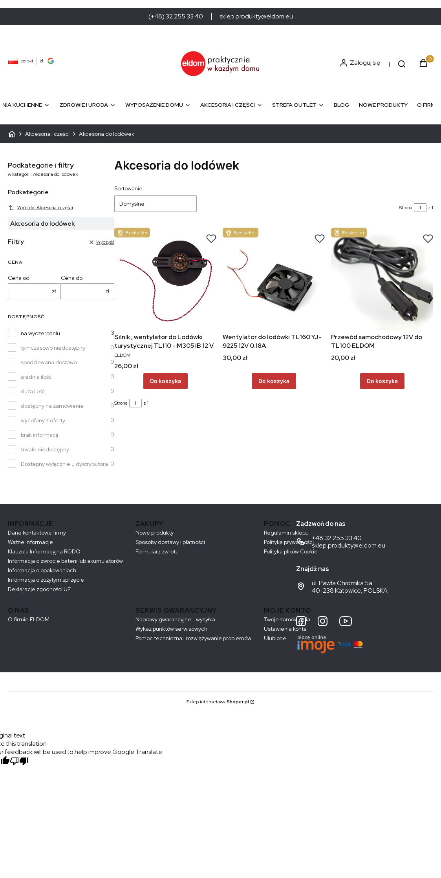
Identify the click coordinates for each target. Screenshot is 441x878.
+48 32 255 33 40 (337, 538)
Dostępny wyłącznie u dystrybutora (64, 463)
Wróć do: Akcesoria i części (40, 207)
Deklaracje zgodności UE (39, 589)
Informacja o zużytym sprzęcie (46, 579)
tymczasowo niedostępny (53, 347)
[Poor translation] (19, 762)
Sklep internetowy (218, 702)
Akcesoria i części (47, 133)
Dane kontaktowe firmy (37, 532)
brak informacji (39, 434)
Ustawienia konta (285, 628)
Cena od (18, 277)
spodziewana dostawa (49, 362)
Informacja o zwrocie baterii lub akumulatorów (65, 560)
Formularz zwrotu (157, 551)
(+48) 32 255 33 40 (175, 16)
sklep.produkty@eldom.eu (256, 16)
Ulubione (275, 638)
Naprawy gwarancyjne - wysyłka (175, 619)
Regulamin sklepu (286, 532)
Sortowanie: (129, 188)
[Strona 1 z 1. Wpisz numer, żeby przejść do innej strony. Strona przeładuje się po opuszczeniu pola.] (420, 207)
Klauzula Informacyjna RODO (44, 551)
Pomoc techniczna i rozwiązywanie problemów (193, 638)
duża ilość (33, 391)
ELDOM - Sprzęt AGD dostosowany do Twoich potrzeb (12, 134)
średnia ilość (36, 376)
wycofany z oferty (43, 420)
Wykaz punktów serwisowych (171, 628)
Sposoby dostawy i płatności (170, 542)
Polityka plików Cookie (291, 551)
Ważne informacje (30, 542)
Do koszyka (165, 381)
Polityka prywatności (289, 542)
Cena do (71, 277)
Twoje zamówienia (287, 619)
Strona (405, 207)
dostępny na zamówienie (52, 405)
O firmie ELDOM (28, 619)
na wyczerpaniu (40, 333)
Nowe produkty (154, 532)
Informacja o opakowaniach (42, 570)
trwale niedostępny (45, 449)
